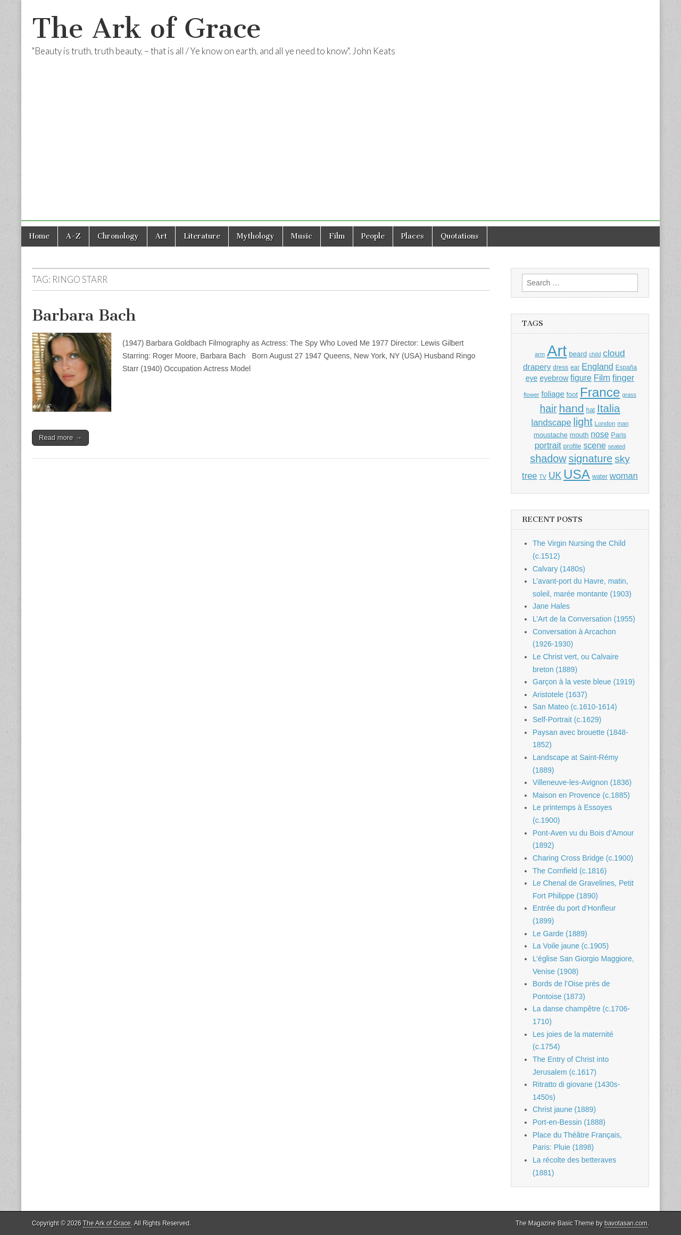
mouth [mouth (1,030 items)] (579, 435)
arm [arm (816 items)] (540, 354)
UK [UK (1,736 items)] (555, 475)
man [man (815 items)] (622, 423)
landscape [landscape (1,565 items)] (551, 422)
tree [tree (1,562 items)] (529, 475)
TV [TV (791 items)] (542, 476)
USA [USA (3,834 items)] (576, 474)
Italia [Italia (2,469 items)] (608, 408)
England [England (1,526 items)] (597, 366)
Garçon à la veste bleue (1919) (584, 681)
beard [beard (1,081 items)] (578, 354)
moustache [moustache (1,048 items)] (551, 435)
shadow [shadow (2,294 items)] (548, 458)
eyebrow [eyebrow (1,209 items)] (553, 378)
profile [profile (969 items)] (572, 446)
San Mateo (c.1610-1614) (575, 706)
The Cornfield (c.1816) (570, 870)
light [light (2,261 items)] (583, 422)
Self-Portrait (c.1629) (567, 719)
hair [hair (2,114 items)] (548, 408)
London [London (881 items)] (605, 423)
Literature (202, 236)
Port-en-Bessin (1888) (569, 1122)
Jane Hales (551, 606)
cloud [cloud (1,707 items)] (614, 353)
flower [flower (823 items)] (531, 394)
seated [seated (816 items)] (617, 446)
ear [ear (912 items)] (574, 367)
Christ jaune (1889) (564, 1109)
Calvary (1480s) (559, 569)
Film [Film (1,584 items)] (602, 378)
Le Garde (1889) (560, 933)
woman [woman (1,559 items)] (624, 475)
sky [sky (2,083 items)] (622, 458)
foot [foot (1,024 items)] (572, 394)
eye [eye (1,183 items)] (532, 378)
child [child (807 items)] (595, 354)
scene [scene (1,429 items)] (594, 445)
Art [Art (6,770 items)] (557, 350)
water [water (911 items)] (600, 476)
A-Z (73, 236)
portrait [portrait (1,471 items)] (548, 445)
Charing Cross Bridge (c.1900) (583, 858)
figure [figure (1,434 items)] (581, 377)
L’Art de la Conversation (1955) (584, 619)
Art (161, 236)
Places (412, 236)
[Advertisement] (340, 146)
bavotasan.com (625, 1223)
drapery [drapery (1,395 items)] (537, 366)
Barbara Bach (84, 315)
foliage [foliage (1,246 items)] (552, 394)
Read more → (60, 437)
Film (337, 236)
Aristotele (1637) (560, 694)
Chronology (118, 236)
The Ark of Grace (146, 28)
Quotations (460, 236)
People (373, 236)
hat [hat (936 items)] (590, 410)
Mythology (256, 236)
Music (301, 236)
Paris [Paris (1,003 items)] (618, 435)
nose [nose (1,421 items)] (600, 434)
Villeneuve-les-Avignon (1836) (582, 782)
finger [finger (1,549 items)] (623, 377)
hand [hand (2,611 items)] (571, 408)
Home (39, 236)
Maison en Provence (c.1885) (581, 795)
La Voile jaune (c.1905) (571, 946)
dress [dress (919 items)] (560, 367)
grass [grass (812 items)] (629, 394)
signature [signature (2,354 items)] (591, 458)
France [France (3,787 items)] (600, 392)
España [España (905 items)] (626, 367)
